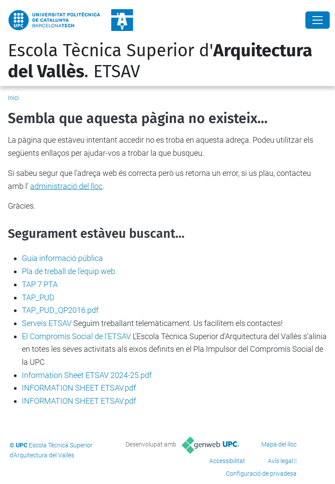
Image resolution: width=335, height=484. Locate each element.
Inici (13, 97)
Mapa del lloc (279, 444)
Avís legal (280, 460)
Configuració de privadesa (261, 473)
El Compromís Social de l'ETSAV (76, 336)
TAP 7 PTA (40, 284)
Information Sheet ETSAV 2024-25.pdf (87, 375)
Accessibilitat (227, 460)
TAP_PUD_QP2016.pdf (60, 310)
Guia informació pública (62, 258)
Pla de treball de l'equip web (68, 271)
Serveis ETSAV (47, 323)
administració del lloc (66, 186)
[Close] (317, 20)
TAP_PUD (38, 297)
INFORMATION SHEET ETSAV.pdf (79, 387)
